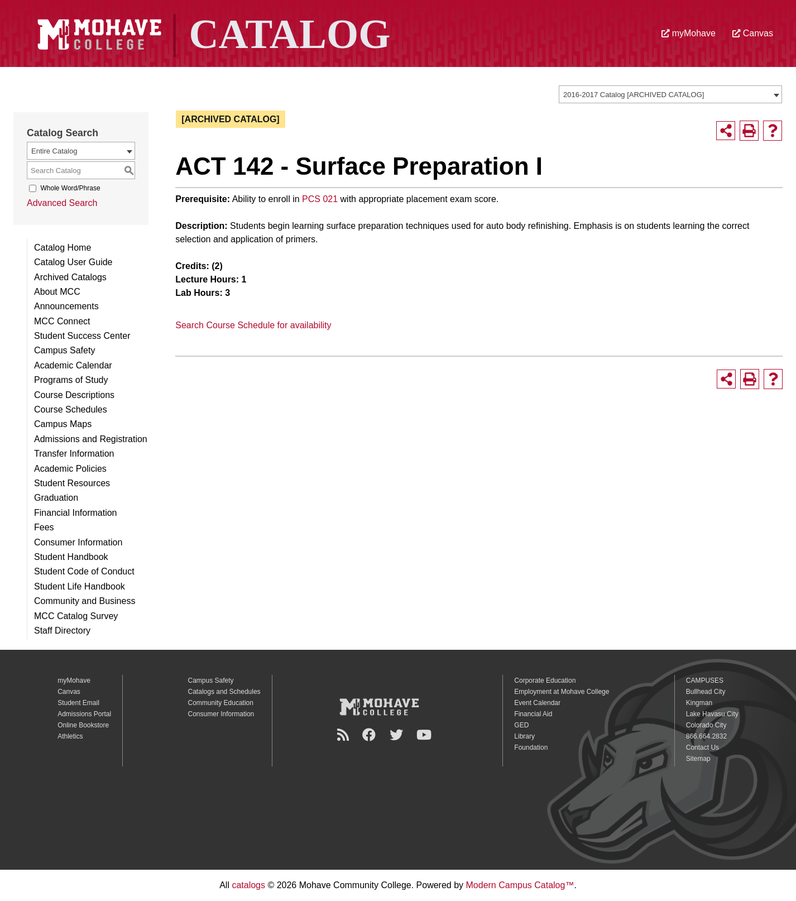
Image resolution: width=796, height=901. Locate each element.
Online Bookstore (83, 725)
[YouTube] (425, 734)
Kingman (699, 703)
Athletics (70, 736)
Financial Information (75, 512)
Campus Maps (63, 424)
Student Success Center (82, 336)
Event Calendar (537, 703)
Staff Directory (62, 630)
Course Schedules (70, 409)
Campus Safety (64, 350)
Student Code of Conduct (84, 571)
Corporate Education (545, 680)
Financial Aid (533, 714)
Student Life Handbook (79, 586)
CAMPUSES (704, 680)
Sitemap (698, 759)
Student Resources (72, 483)
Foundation (531, 747)
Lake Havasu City (712, 714)
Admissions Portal (84, 714)
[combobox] (670, 94)
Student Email (78, 703)
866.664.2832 (706, 736)
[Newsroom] (344, 734)
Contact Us (702, 747)
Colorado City (706, 725)
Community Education (220, 703)
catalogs (248, 885)
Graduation (56, 497)
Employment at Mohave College (561, 692)
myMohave (688, 33)
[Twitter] (398, 734)
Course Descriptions (74, 395)
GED (521, 725)
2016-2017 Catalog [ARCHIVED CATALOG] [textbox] (633, 94)
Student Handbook (71, 557)
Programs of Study (71, 380)
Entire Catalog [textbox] (54, 151)
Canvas (752, 33)
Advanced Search (62, 203)
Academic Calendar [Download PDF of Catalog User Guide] (73, 365)
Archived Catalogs (70, 277)
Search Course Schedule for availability (253, 325)
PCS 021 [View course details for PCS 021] (320, 199)
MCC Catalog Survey (76, 616)
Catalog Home (62, 247)
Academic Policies (70, 468)
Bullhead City (706, 692)
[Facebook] (370, 734)
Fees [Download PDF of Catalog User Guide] (44, 527)
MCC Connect (62, 321)
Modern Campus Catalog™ (520, 885)
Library (524, 736)
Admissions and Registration (90, 439)
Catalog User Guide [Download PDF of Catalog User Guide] (73, 262)
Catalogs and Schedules (224, 692)
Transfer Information (74, 453)
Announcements (66, 306)
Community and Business (84, 601)
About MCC (57, 291)
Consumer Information (78, 542)
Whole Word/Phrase (70, 188)
